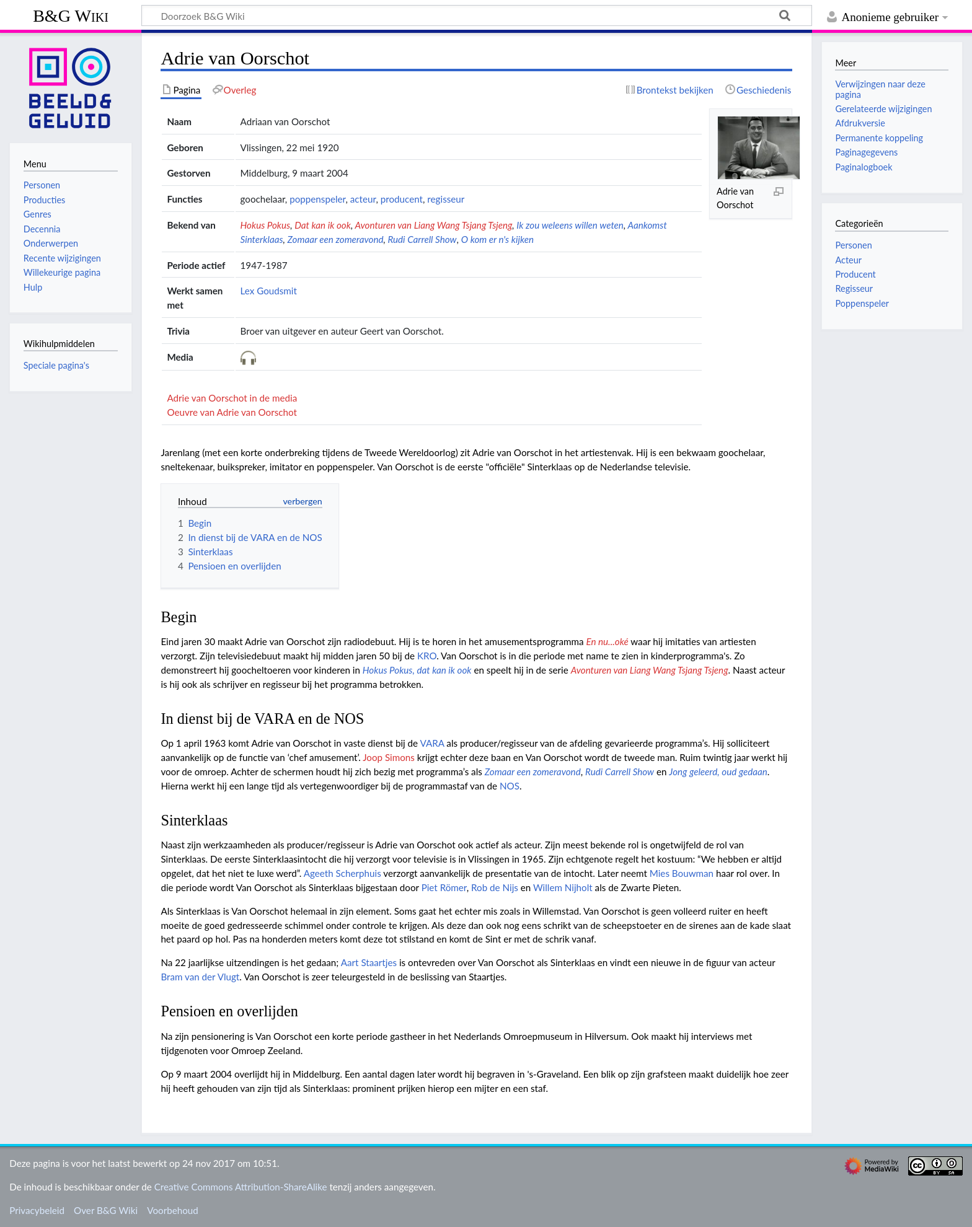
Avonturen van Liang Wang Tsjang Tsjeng (433, 225)
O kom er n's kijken (497, 239)
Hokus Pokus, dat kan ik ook (417, 669)
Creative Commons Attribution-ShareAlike (240, 1186)
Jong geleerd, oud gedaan (718, 771)
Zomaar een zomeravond (335, 239)
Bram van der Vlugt (200, 976)
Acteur (848, 260)
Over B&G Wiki (106, 1210)
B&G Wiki (70, 15)
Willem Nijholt (563, 887)
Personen (853, 245)
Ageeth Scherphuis (342, 873)
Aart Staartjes (369, 962)
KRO (426, 655)
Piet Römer (444, 887)
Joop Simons (389, 757)
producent (402, 199)
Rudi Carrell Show (421, 239)
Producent (855, 274)
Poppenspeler (862, 303)
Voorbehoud (172, 1210)
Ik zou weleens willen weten (570, 225)
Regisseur (854, 288)
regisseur (445, 199)
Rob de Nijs (494, 887)
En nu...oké (607, 641)
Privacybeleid (36, 1210)
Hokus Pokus (266, 225)
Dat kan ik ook (322, 225)
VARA (432, 743)
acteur (363, 199)
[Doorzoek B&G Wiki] (476, 15)
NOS (509, 785)
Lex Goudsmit (269, 290)
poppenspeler (317, 199)
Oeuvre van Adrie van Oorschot (232, 412)
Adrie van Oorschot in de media (232, 397)
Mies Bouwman (682, 873)
